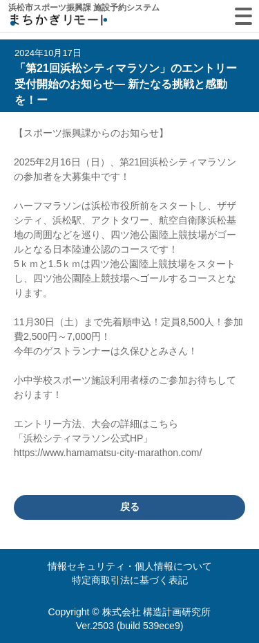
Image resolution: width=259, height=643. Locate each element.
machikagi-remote (58, 22)
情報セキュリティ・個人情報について (130, 566)
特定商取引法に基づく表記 (130, 580)
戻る (130, 506)
